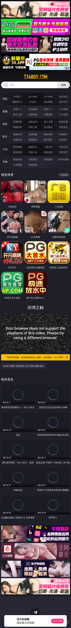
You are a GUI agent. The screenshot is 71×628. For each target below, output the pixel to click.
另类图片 (63, 139)
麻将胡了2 (18, 101)
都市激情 (17, 146)
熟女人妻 (17, 114)
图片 (5, 136)
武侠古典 (63, 146)
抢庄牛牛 (63, 101)
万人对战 (48, 96)
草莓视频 (48, 159)
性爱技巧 (63, 152)
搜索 (63, 84)
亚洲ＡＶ (17, 109)
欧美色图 (48, 134)
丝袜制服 (32, 114)
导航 (5, 161)
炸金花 (33, 101)
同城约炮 (17, 159)
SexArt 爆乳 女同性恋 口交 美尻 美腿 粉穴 (23, 365)
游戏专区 (63, 96)
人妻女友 (48, 146)
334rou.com (35, 77)
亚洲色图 (32, 134)
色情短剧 (32, 164)
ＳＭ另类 (63, 114)
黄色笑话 (48, 152)
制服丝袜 (17, 127)
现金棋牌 (48, 101)
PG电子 (17, 96)
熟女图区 (48, 139)
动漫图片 (63, 134)
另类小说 (32, 152)
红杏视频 (17, 164)
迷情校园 (17, 152)
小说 (5, 149)
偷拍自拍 (32, 121)
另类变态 (63, 127)
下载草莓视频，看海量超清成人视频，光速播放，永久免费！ (37, 357)
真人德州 (32, 96)
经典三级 (32, 127)
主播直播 (48, 114)
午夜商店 (32, 159)
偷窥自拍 (17, 134)
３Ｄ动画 (63, 109)
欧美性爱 (63, 121)
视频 (5, 111)
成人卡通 (48, 121)
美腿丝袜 (17, 139)
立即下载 (57, 621)
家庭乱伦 (32, 146)
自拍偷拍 (32, 109)
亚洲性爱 (17, 121)
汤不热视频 (63, 159)
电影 (5, 124)
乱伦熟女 (48, 127)
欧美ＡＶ (48, 109)
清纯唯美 (32, 139)
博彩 (5, 98)
